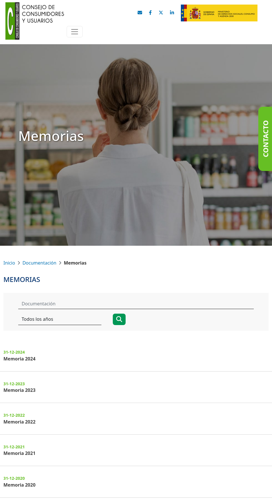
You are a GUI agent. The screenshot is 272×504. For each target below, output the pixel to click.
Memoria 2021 (19, 453)
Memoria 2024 (19, 359)
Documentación (39, 263)
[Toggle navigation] (75, 31)
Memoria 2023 (19, 390)
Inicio (9, 263)
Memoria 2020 (19, 485)
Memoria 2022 (19, 422)
